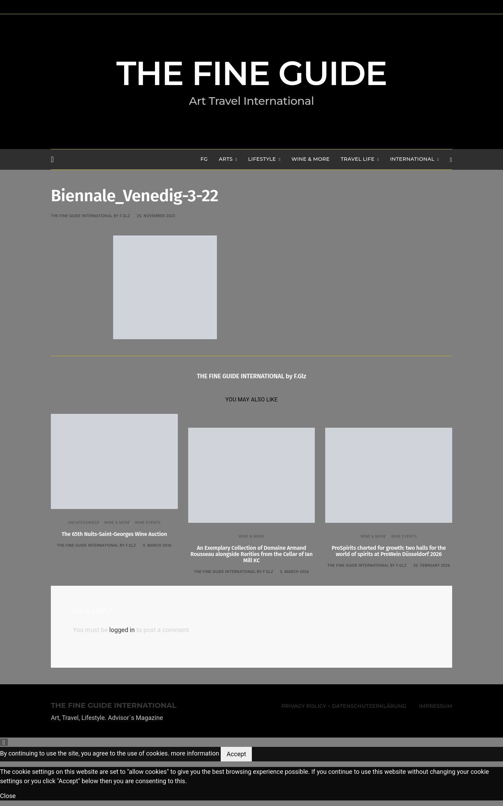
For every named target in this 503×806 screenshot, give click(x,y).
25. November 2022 (156, 216)
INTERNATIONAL (412, 159)
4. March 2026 (157, 545)
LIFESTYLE (262, 159)
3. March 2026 (294, 571)
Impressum (435, 706)
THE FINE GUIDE (251, 73)
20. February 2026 (431, 565)
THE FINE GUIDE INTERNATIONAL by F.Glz (90, 216)
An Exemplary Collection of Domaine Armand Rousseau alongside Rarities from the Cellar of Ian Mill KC (252, 554)
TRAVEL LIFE (358, 159)
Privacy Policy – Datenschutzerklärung (344, 706)
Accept (236, 754)
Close (8, 795)
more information (195, 753)
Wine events (148, 522)
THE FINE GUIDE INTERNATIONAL (113, 705)
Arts (226, 159)
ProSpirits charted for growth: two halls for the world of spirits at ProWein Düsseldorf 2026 (389, 551)
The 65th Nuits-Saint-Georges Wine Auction (114, 534)
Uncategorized (84, 522)
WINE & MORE (310, 159)
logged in (122, 629)
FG (204, 159)
